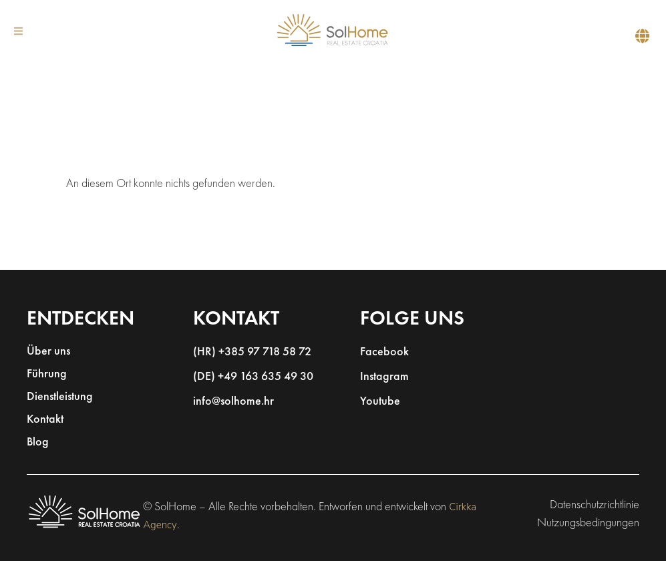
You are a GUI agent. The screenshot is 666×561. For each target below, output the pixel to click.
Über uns (48, 351)
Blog (38, 442)
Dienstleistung (60, 397)
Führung (47, 374)
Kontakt (45, 419)
